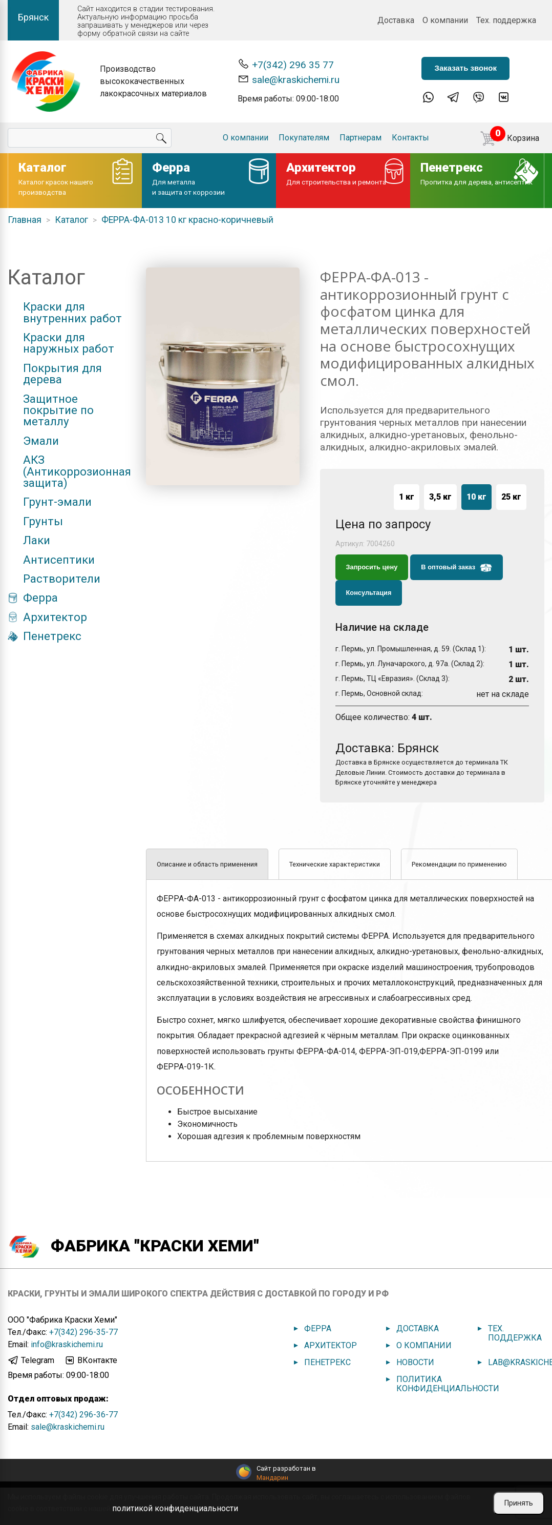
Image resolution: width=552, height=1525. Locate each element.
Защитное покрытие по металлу (58, 410)
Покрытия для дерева (62, 373)
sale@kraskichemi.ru (288, 79)
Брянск (33, 17)
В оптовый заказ (456, 568)
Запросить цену (372, 567)
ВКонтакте (90, 1360)
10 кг (476, 497)
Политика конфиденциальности (447, 1383)
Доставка (395, 20)
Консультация (369, 592)
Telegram (31, 1360)
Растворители (61, 578)
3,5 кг (440, 497)
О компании (445, 20)
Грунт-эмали (57, 501)
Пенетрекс (52, 636)
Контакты (410, 137)
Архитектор (55, 617)
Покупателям (304, 137)
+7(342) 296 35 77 (286, 64)
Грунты (43, 521)
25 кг (511, 497)
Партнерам (360, 137)
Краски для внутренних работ (72, 312)
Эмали (41, 440)
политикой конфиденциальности (175, 1508)
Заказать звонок (465, 68)
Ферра (40, 597)
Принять (518, 1503)
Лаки (36, 540)
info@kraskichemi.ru (67, 1344)
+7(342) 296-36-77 (83, 1414)
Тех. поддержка (506, 20)
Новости (415, 1362)
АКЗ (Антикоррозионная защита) (77, 471)
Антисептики (59, 559)
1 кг (406, 497)
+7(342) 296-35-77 (83, 1332)
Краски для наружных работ (68, 343)
